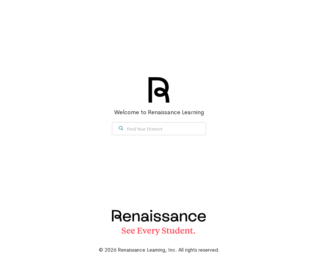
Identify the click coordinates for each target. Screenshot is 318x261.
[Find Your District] (159, 128)
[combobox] (159, 128)
